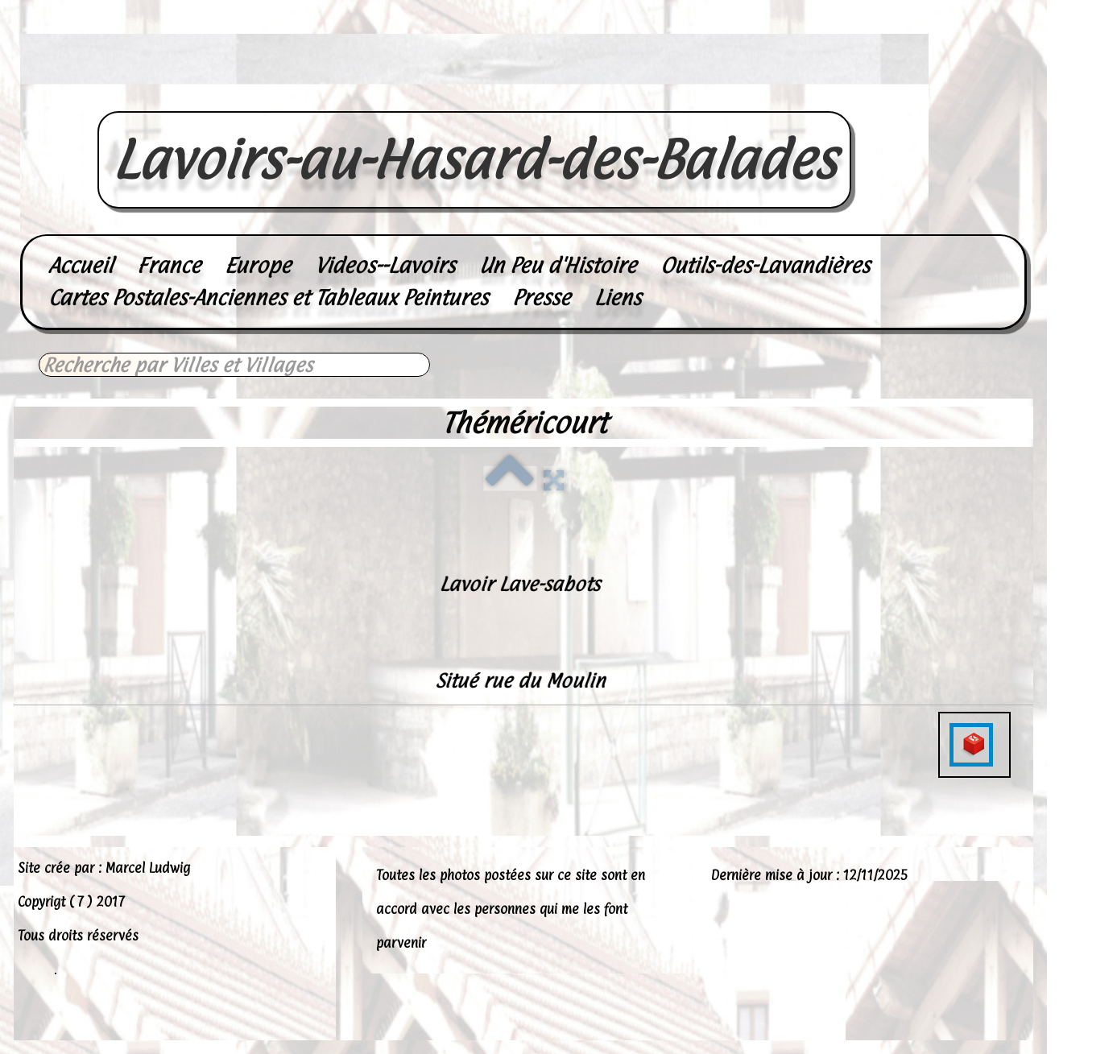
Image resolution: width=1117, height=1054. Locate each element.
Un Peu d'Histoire (557, 265)
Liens (617, 297)
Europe (258, 265)
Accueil (80, 265)
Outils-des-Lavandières (765, 265)
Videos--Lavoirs (385, 265)
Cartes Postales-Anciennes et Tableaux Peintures (268, 297)
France (169, 265)
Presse (541, 297)
